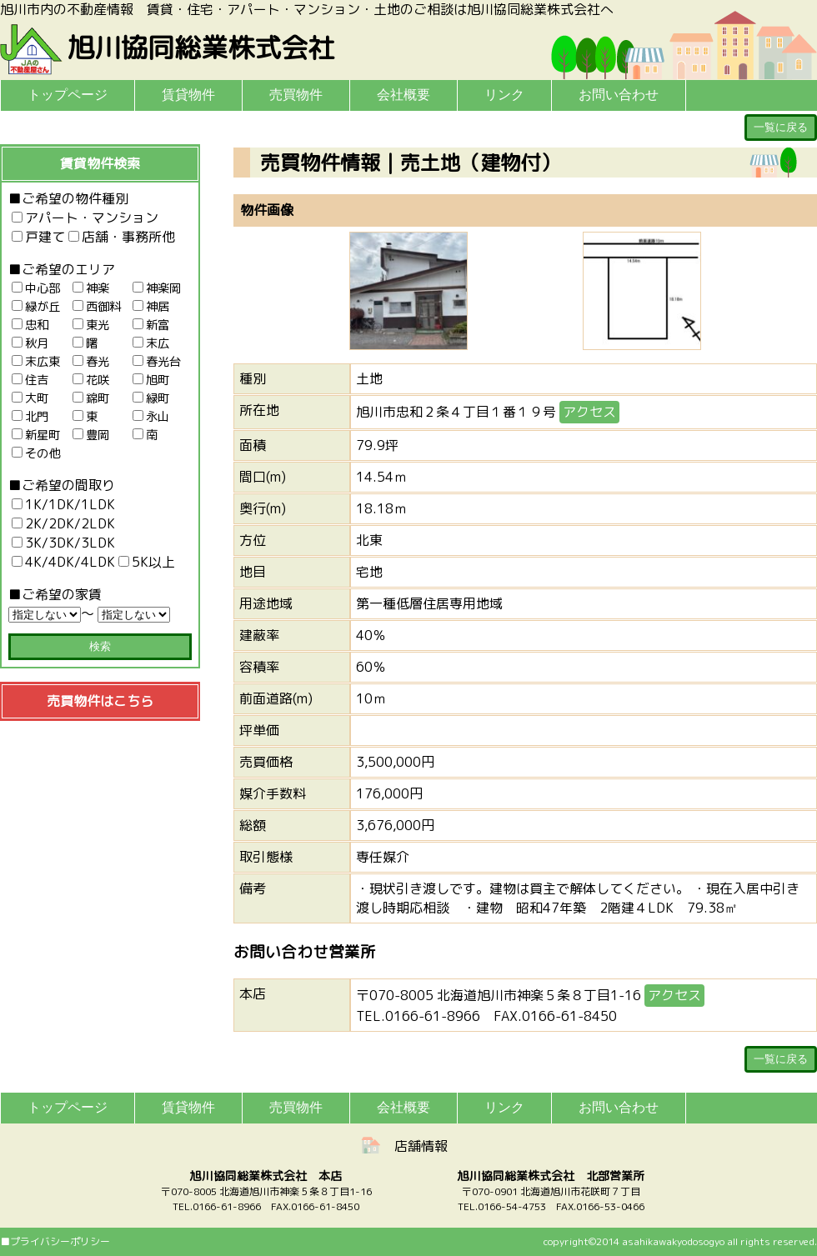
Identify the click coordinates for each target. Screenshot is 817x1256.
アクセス (589, 412)
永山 (151, 416)
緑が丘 (36, 306)
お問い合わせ (619, 95)
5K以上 (146, 562)
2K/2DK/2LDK (63, 523)
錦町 (91, 398)
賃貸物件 (188, 95)
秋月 (30, 343)
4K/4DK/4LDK (63, 562)
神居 (151, 306)
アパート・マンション (85, 217)
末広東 (36, 361)
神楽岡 (157, 288)
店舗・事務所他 (121, 237)
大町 (30, 398)
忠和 (30, 325)
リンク (504, 95)
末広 (151, 343)
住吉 (30, 380)
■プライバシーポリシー (55, 1241)
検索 (100, 646)
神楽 (91, 288)
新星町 (36, 435)
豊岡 (91, 435)
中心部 (36, 288)
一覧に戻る (781, 127)
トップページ (68, 95)
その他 (36, 453)
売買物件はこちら (100, 701)
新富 (151, 325)
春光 (91, 361)
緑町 (151, 398)
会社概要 (403, 95)
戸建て (38, 237)
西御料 (97, 306)
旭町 (151, 380)
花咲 (91, 380)
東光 (91, 325)
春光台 (157, 361)
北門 (30, 416)
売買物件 (296, 95)
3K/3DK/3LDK (63, 542)
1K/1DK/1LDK (63, 504)
